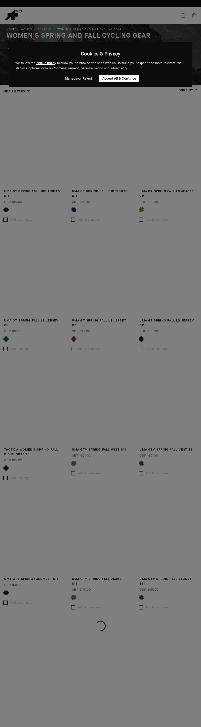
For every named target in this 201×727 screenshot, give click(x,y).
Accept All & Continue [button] (119, 78)
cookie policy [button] (46, 63)
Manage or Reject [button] (78, 78)
